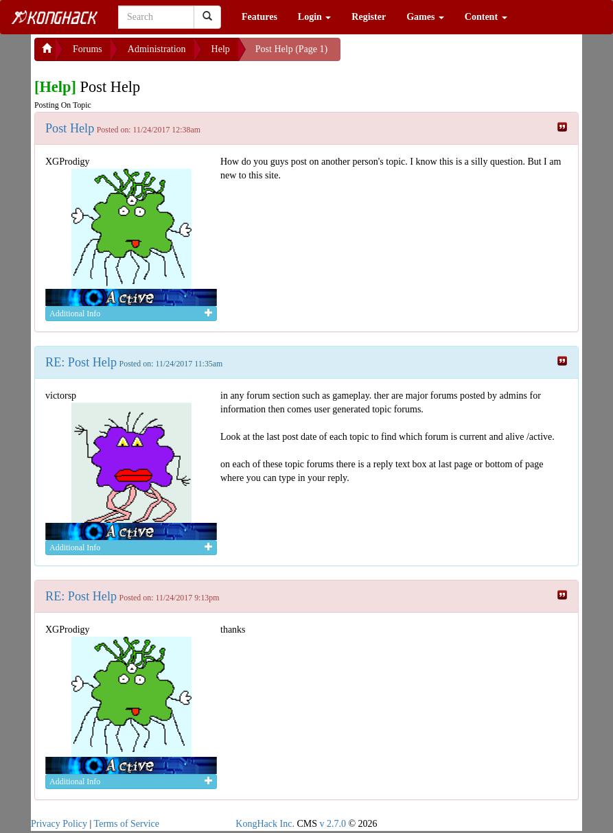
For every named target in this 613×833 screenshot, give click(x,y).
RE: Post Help (81, 362)
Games (425, 17)
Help (220, 49)
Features (259, 17)
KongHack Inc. (264, 824)
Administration (157, 49)
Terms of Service (126, 824)
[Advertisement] (450, 55)
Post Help (69, 128)
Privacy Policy (59, 824)
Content (486, 17)
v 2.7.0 (332, 824)
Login (315, 17)
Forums (87, 49)
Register (368, 17)
